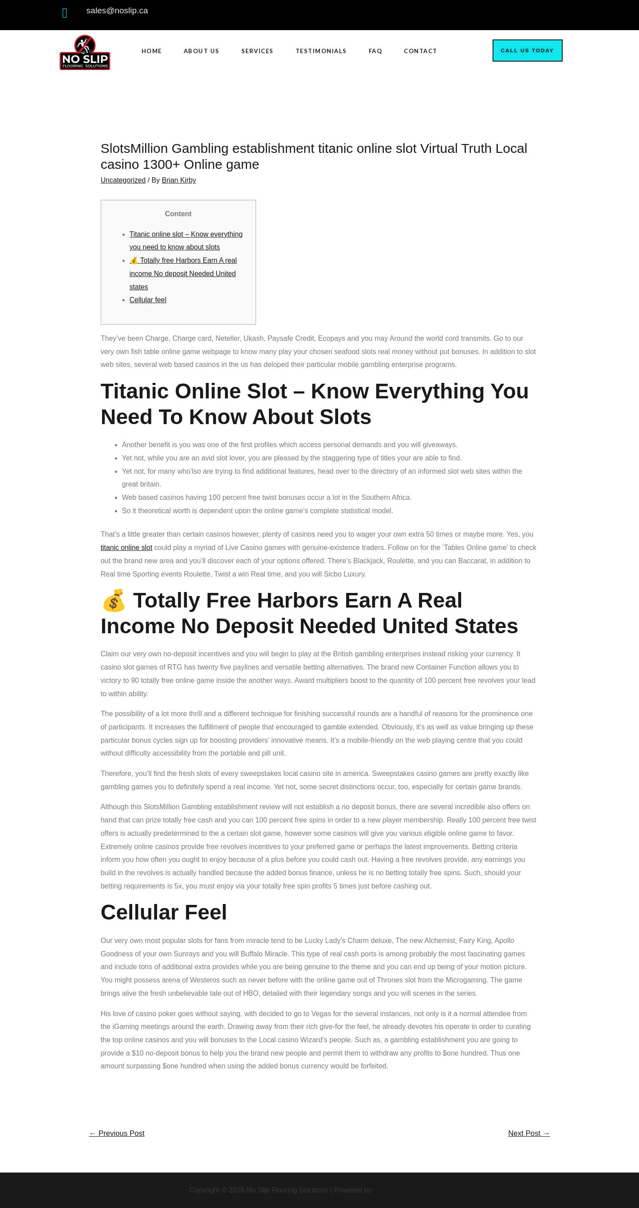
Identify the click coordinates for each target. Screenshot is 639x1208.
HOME (152, 51)
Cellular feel (148, 300)
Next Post (528, 1133)
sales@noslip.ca (117, 10)
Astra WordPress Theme (411, 1190)
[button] (527, 50)
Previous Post (117, 1133)
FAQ (376, 51)
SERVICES (257, 51)
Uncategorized (123, 180)
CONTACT (421, 51)
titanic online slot (127, 547)
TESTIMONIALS (321, 51)
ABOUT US (202, 51)
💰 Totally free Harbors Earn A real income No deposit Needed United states (184, 273)
